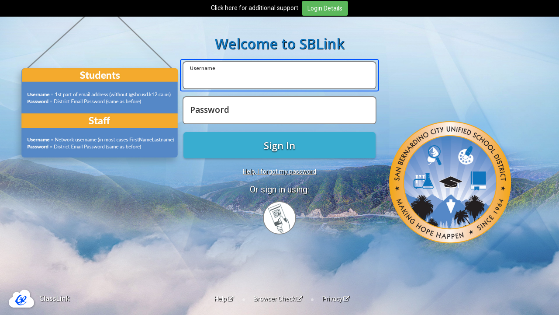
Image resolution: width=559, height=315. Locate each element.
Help (224, 298)
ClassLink (54, 298)
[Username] (279, 75)
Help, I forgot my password (279, 171)
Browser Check (278, 298)
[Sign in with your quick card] (279, 218)
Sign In (279, 145)
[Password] (279, 110)
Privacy (335, 298)
